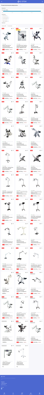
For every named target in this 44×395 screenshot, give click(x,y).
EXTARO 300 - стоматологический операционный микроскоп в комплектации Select (7, 314)
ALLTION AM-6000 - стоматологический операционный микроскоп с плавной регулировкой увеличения (22, 95)
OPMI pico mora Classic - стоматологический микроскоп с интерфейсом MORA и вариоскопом (21, 290)
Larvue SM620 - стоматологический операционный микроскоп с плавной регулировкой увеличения (22, 144)
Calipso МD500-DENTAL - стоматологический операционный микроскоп (21, 339)
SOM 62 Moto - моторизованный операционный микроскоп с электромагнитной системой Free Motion (36, 168)
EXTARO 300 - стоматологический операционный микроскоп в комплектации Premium (7, 119)
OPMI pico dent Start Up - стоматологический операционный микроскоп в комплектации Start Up (7, 46)
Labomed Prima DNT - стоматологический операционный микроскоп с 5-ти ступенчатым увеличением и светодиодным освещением (36, 119)
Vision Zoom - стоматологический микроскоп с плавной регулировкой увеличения (35, 314)
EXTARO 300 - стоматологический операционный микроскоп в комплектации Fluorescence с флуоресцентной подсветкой (36, 339)
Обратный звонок (3, 384)
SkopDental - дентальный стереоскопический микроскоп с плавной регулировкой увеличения (21, 314)
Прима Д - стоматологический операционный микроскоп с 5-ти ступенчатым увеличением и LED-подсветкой (36, 241)
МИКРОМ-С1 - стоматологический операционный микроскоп (21, 241)
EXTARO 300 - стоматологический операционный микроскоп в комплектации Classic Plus (36, 95)
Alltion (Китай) (4, 15)
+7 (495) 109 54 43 (4, 383)
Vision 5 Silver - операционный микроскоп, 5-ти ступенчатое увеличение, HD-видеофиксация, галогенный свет (7, 241)
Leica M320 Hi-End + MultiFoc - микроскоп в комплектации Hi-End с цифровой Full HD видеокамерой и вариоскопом (22, 46)
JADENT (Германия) (5, 21)
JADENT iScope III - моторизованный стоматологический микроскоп (20, 363)
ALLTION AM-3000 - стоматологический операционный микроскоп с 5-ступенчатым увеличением (22, 70)
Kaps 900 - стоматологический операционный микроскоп (35, 46)
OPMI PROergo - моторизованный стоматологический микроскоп (34, 144)
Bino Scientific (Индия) (5, 17)
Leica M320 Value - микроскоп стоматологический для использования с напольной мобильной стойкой (36, 266)
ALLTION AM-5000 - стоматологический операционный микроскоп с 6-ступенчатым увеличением (7, 95)
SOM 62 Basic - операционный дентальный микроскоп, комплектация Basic (7, 168)
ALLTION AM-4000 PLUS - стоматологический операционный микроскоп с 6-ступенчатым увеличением (36, 70)
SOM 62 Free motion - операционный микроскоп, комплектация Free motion (21, 168)
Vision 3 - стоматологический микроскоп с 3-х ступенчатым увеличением (22, 192)
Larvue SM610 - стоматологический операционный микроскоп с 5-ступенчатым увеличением (7, 144)
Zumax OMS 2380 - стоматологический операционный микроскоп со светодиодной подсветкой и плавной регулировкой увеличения (7, 339)
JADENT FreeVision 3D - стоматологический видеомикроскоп (6, 363)
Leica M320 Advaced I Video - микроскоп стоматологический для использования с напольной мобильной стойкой (7, 266)
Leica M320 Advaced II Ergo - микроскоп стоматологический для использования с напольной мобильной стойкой (22, 266)
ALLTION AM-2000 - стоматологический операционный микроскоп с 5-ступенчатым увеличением (7, 70)
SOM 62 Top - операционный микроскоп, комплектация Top (7, 192)
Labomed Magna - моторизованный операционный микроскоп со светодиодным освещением (22, 119)
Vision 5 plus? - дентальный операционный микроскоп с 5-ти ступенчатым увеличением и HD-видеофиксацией (36, 217)
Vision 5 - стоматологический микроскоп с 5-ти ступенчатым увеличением (36, 192)
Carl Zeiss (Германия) (5, 18)
